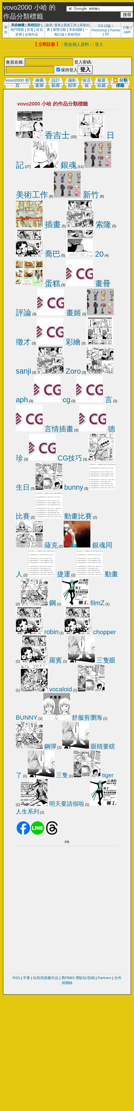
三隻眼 (92, 660)
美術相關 (75, 30)
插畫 (38, 224)
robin (37, 631)
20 (85, 254)
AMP (127, 32)
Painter (115, 30)
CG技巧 (55, 458)
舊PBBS (68, 978)
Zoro (59, 371)
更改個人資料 (76, 44)
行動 (126, 28)
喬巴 (38, 253)
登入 (99, 44)
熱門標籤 (17, 30)
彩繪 (59, 342)
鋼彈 (36, 746)
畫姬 (59, 312)
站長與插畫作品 (45, 978)
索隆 (89, 224)
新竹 (76, 194)
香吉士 (43, 135)
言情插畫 (44, 429)
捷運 (49, 574)
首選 (30, 30)
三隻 (48, 775)
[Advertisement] (63, 901)
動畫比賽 (64, 516)
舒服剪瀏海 (72, 717)
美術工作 (70, 25)
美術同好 (74, 34)
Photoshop (99, 30)
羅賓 (41, 660)
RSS (16, 978)
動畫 (97, 574)
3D (107, 34)
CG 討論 (104, 26)
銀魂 (54, 165)
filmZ (83, 603)
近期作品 (31, 34)
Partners (104, 978)
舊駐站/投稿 (85, 978)
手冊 (26, 978)
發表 (57, 25)
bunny (59, 487)
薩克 (37, 545)
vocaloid (46, 689)
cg (52, 400)
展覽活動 (59, 30)
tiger (93, 775)
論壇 (49, 25)
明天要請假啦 (52, 803)
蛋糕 (38, 283)
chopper (90, 631)
